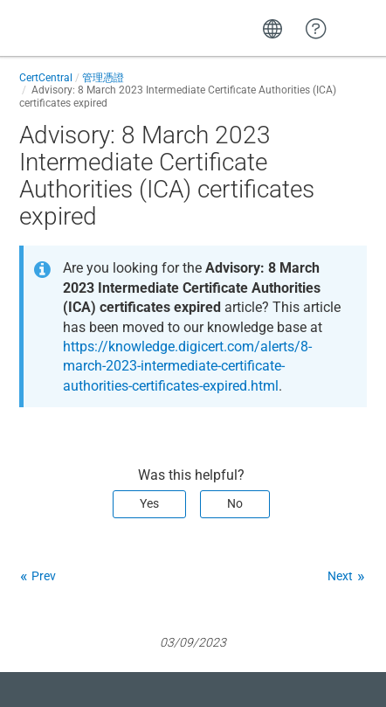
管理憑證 (103, 78)
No (235, 503)
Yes (149, 503)
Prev (43, 576)
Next (340, 576)
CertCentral (45, 78)
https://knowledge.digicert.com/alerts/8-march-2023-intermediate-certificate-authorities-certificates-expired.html (187, 366)
